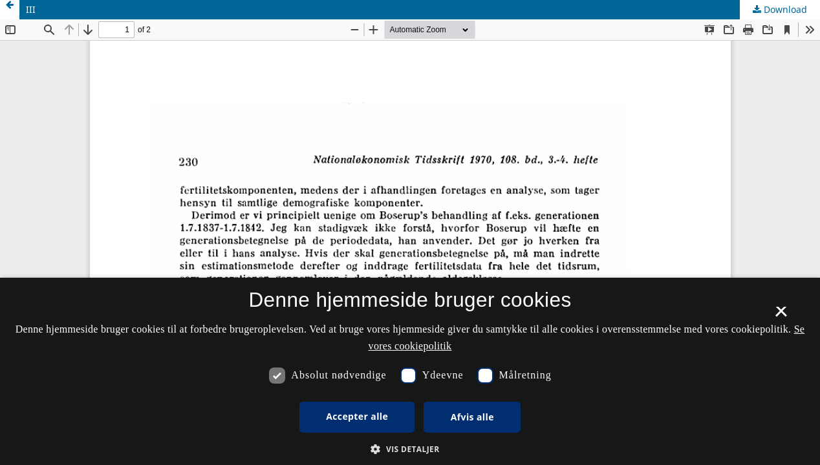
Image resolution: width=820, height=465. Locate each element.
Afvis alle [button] (472, 417)
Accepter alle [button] (357, 416)
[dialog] (410, 371)
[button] (409, 449)
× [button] (780, 316)
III (31, 9)
